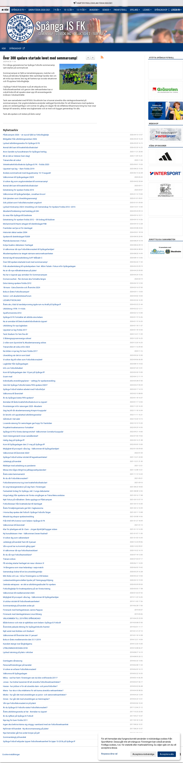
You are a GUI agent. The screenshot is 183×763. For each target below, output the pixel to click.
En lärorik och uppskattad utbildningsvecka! (22, 415)
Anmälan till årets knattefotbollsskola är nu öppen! (25, 402)
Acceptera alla (167, 754)
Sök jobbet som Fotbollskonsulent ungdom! (22, 203)
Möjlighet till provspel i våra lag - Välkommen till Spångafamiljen (31, 597)
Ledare (147, 9)
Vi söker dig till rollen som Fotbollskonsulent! (22, 359)
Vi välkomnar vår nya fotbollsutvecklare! (20, 550)
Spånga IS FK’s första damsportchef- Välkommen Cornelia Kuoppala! (33, 432)
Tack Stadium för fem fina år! (15, 334)
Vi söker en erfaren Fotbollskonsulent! (19, 669)
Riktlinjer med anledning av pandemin (19, 466)
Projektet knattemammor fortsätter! (18, 427)
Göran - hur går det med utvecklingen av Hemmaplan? (26, 699)
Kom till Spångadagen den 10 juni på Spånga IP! (24, 372)
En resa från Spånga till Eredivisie (17, 215)
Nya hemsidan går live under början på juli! (21, 733)
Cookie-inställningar (11, 754)
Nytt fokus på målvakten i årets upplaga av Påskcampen (27, 499)
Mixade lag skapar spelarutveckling (18, 516)
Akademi (94, 9)
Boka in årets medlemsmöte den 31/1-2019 (22, 639)
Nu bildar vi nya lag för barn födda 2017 (20, 351)
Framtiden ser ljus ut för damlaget (17, 228)
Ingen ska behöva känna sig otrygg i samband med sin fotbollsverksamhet (35, 724)
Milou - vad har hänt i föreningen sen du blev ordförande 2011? (30, 678)
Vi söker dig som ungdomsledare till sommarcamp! (25, 181)
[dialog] (139, 746)
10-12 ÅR (69, 9)
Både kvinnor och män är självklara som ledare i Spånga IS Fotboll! (32, 622)
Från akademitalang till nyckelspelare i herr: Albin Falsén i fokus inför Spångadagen (39, 266)
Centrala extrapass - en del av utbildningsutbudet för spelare (29, 584)
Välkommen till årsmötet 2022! (16, 453)
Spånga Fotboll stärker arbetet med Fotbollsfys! (24, 389)
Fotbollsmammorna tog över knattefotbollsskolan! (25, 482)
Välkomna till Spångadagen (15, 673)
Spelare (135, 9)
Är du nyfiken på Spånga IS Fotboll (18, 716)
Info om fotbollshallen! (13, 368)
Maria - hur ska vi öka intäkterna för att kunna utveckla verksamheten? (33, 690)
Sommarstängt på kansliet (14, 737)
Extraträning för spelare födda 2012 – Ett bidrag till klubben (29, 219)
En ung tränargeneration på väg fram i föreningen (24, 487)
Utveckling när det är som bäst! (16, 355)
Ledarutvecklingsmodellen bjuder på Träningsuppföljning (28, 580)
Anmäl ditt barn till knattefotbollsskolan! (20, 147)
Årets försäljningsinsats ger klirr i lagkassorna (23, 508)
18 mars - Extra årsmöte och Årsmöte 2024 (21, 287)
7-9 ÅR (57, 9)
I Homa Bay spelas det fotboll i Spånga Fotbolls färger (27, 512)
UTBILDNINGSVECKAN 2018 (15, 648)
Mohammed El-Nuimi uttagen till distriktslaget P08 (24, 224)
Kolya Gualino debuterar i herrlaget (18, 245)
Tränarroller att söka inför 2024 (16, 347)
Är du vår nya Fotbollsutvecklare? (17, 555)
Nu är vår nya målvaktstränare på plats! (20, 270)
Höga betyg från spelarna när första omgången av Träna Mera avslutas (34, 495)
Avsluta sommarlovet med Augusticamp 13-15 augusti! (27, 173)
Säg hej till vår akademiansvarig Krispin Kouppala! (24, 410)
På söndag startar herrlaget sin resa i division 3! (23, 563)
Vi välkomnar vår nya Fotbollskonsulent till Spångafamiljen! (28, 249)
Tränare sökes (9, 559)
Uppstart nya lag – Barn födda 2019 (18, 169)
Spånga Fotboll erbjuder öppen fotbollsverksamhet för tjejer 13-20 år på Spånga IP (39, 741)
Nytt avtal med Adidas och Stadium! (18, 631)
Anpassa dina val (109, 754)
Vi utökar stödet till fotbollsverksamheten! (21, 601)
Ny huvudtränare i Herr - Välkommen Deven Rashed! (25, 533)
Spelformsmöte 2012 (12, 313)
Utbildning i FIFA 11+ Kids (14, 309)
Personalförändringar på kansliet (17, 665)
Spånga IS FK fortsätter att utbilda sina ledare (23, 317)
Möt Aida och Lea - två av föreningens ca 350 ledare (25, 576)
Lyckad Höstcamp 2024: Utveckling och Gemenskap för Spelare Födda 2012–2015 (39, 207)
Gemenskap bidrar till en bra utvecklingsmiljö (22, 572)
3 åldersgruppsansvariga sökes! (17, 338)
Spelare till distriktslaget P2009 (16, 236)
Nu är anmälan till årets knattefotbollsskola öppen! (25, 321)
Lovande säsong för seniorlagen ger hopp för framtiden (27, 423)
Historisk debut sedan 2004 (15, 232)
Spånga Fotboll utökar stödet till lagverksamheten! (25, 457)
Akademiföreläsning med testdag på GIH (21, 211)
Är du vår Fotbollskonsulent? (15, 478)
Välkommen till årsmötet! (14, 525)
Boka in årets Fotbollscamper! (16, 292)
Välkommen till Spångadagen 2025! (18, 177)
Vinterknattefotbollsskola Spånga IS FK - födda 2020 (26, 164)
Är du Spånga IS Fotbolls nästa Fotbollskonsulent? (25, 707)
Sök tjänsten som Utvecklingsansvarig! (20, 198)
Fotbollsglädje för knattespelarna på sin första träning (26, 589)
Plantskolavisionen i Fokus (14, 241)
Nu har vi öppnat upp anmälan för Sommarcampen (25, 275)
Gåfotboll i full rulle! (11, 419)
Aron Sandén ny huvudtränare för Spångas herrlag (25, 152)
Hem (5, 9)
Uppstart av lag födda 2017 (15, 330)
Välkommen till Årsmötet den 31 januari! (20, 635)
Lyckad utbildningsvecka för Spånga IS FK (21, 143)
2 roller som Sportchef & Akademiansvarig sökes (24, 343)
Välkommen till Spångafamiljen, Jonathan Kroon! (24, 194)
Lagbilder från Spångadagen (15, 364)
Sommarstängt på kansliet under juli (18, 606)
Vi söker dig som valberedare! (16, 538)
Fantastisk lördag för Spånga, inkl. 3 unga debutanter (26, 491)
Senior (106, 9)
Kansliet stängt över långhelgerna (17, 644)
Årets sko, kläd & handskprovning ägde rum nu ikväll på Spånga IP (32, 304)
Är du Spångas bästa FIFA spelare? (18, 398)
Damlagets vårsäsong (12, 661)
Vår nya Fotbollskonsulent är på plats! (19, 703)
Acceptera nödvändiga (143, 754)
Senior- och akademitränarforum (17, 296)
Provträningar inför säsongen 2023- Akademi (22, 406)
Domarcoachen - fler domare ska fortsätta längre (24, 279)
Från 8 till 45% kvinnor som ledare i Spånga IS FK (24, 521)
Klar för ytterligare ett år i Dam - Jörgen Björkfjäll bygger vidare (30, 529)
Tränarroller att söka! (12, 160)
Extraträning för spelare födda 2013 (18, 190)
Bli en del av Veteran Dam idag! (16, 156)
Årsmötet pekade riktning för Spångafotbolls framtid (26, 627)
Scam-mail (7, 376)
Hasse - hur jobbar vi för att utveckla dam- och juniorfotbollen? (30, 686)
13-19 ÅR (81, 9)
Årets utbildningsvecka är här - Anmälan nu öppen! (25, 712)
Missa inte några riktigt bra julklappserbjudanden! (24, 470)
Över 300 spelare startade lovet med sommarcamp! (40, 57)
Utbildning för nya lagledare (15, 326)
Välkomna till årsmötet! (13, 393)
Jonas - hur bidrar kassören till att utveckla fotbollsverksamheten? (32, 682)
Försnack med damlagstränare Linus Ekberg (22, 614)
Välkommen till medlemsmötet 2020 (18, 593)
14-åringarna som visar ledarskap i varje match (23, 567)
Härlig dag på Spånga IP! (14, 440)
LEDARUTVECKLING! (12, 300)
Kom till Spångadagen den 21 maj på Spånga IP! (24, 444)
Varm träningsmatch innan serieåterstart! (20, 436)
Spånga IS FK (18, 9)
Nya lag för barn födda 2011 (15, 720)
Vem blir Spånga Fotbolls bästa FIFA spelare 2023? (25, 385)
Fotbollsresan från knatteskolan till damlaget (22, 504)
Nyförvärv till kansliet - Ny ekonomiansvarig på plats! (25, 729)
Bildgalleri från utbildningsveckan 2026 (20, 139)
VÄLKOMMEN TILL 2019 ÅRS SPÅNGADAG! (22, 618)
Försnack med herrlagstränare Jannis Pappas (23, 610)
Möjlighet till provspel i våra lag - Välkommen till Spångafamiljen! (31, 449)
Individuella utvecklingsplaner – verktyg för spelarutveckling (29, 381)
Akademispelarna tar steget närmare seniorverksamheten (28, 253)
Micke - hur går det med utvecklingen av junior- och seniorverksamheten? (35, 695)
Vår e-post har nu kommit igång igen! (19, 546)
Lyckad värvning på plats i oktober (18, 652)
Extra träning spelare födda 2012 (17, 283)
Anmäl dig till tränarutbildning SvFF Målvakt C (22, 258)
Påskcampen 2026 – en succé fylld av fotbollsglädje (26, 135)
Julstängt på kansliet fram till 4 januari (19, 542)
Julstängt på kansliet (12, 461)
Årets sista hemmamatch (14, 474)
